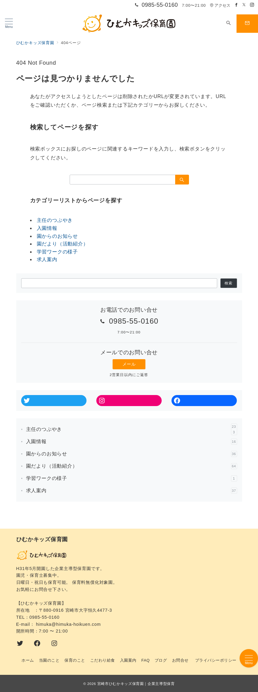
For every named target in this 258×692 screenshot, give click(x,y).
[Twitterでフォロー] (244, 5)
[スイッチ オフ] (228, 24)
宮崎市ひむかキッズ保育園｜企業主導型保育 (136, 684)
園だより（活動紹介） (62, 243)
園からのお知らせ (57, 236)
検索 (229, 283)
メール (129, 364)
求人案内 (47, 259)
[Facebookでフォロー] (236, 5)
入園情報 (47, 228)
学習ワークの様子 (57, 251)
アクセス (220, 5)
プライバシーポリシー (216, 660)
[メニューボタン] (9, 24)
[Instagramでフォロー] (252, 5)
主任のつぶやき (55, 220)
